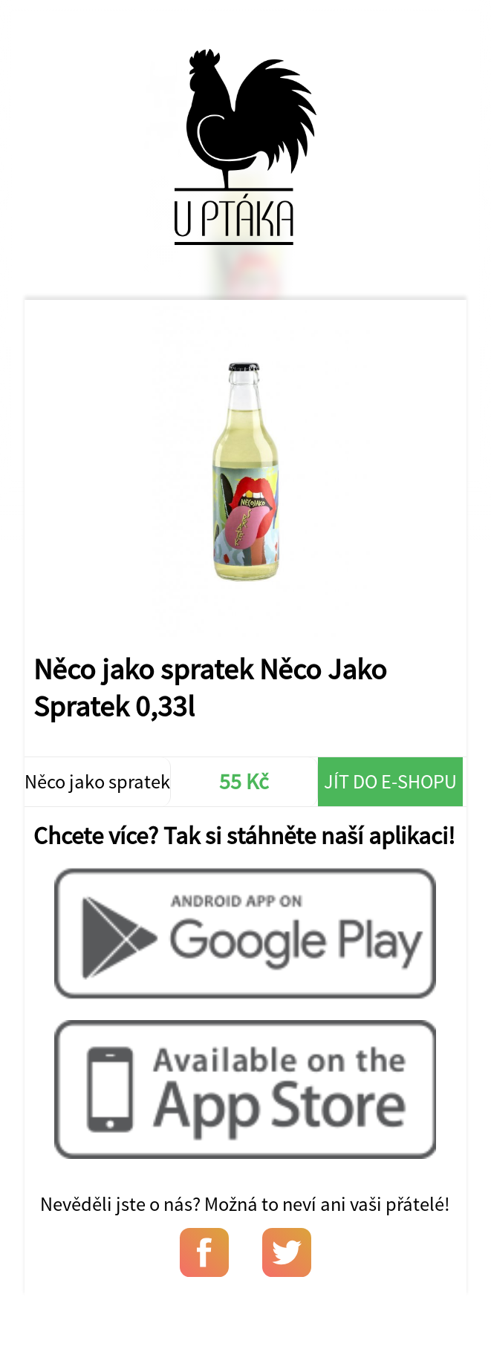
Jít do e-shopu (390, 781)
